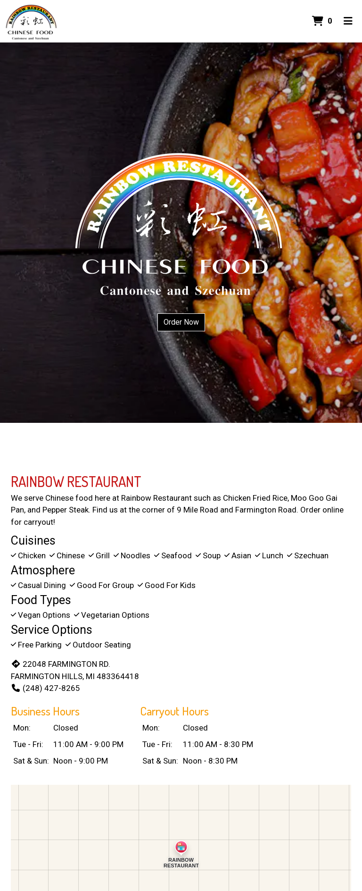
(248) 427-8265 (45, 688)
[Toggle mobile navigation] (348, 21)
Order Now (181, 322)
